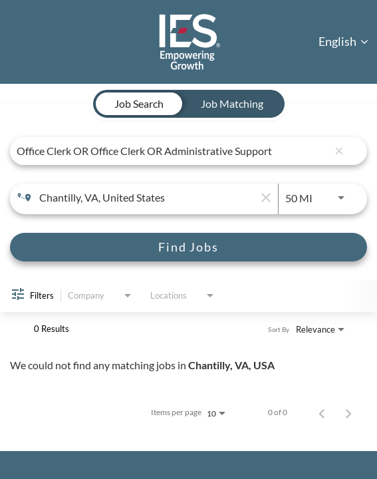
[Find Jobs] (188, 247)
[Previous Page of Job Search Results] (322, 412)
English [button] (343, 41)
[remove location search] (265, 198)
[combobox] (172, 150)
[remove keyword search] (339, 151)
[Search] (188, 247)
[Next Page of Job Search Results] (348, 412)
